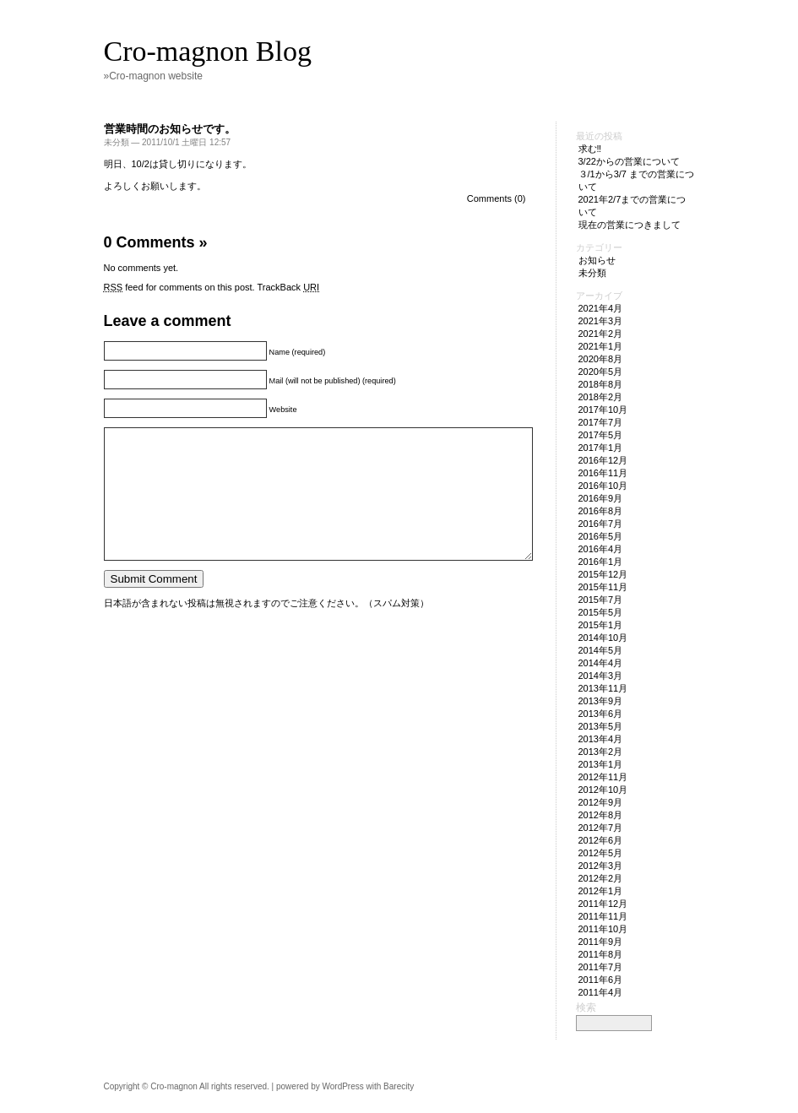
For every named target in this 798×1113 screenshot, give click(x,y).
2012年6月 (600, 840)
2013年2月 (600, 752)
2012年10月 (603, 790)
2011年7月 (600, 967)
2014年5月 (600, 650)
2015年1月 (600, 625)
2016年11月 (603, 473)
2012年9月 (600, 802)
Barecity (398, 1086)
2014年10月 (603, 638)
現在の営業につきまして (629, 225)
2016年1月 (600, 561)
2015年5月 (600, 612)
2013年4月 (600, 739)
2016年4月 (600, 549)
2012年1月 (600, 891)
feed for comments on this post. (179, 287)
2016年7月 (600, 523)
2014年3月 (600, 676)
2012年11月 (603, 777)
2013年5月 (600, 726)
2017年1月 (600, 447)
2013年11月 (603, 688)
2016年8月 (600, 511)
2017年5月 (600, 435)
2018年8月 (600, 384)
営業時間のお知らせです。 (170, 128)
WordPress (342, 1086)
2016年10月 (603, 485)
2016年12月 (603, 460)
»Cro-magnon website (153, 76)
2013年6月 (600, 714)
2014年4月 (600, 663)
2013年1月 (600, 764)
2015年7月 (600, 600)
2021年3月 (600, 321)
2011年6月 (600, 980)
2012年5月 (600, 853)
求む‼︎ (590, 149)
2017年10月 (603, 409)
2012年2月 (600, 878)
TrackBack (289, 287)
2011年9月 (600, 942)
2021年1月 (600, 346)
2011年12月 (603, 904)
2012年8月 (600, 815)
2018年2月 (600, 397)
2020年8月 (600, 359)
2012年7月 (600, 828)
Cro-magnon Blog (208, 51)
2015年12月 (603, 574)
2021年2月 (600, 333)
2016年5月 (600, 536)
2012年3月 (600, 866)
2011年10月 (603, 929)
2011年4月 (600, 992)
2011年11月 (603, 916)
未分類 (116, 142)
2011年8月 (600, 954)
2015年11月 (603, 587)
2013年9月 (600, 701)
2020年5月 (600, 371)
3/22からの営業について (629, 161)
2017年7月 (600, 422)
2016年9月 (600, 498)
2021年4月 (600, 308)
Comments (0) (496, 198)
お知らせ (597, 260)
